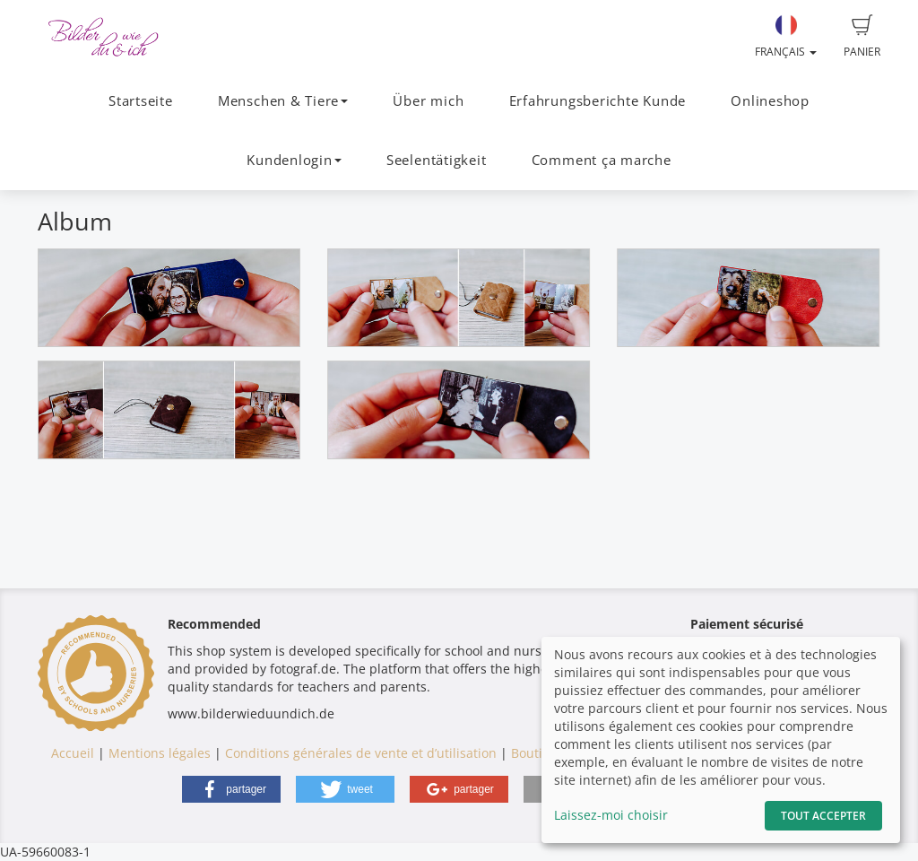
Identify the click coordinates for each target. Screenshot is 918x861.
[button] (231, 789)
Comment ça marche (601, 160)
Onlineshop (770, 100)
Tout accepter (823, 815)
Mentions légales (159, 752)
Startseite (140, 100)
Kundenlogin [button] (294, 160)
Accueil (72, 752)
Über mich (428, 100)
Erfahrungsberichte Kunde (597, 100)
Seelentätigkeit (436, 160)
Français (786, 36)
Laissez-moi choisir (611, 814)
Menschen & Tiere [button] (283, 100)
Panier (862, 36)
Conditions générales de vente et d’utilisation (361, 752)
